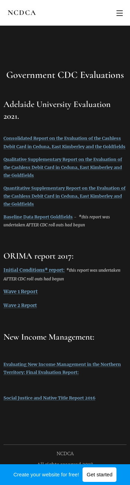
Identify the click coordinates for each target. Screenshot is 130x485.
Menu (119, 13)
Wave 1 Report (20, 291)
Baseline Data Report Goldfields (38, 216)
